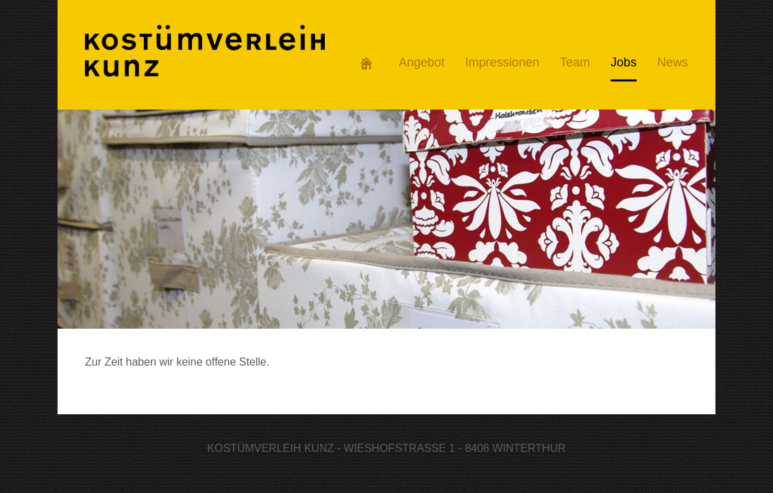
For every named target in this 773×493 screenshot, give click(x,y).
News (672, 62)
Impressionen (502, 62)
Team (575, 62)
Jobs (624, 62)
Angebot (422, 62)
